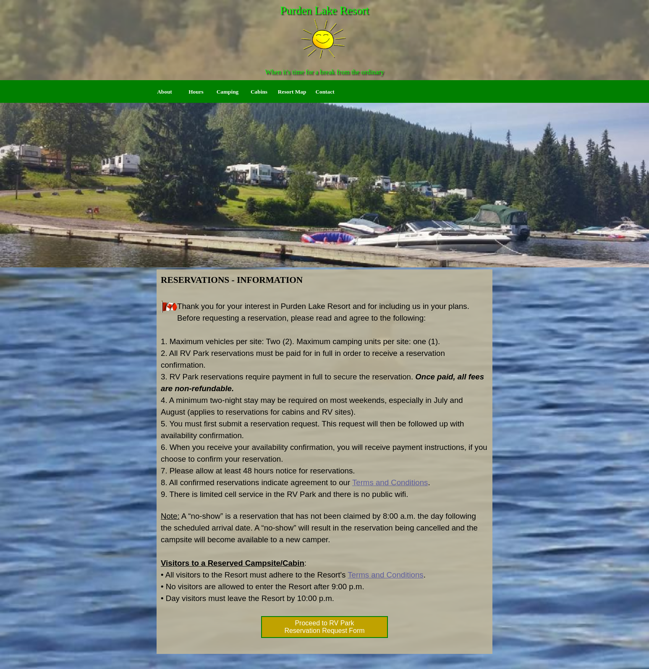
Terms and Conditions (390, 482)
